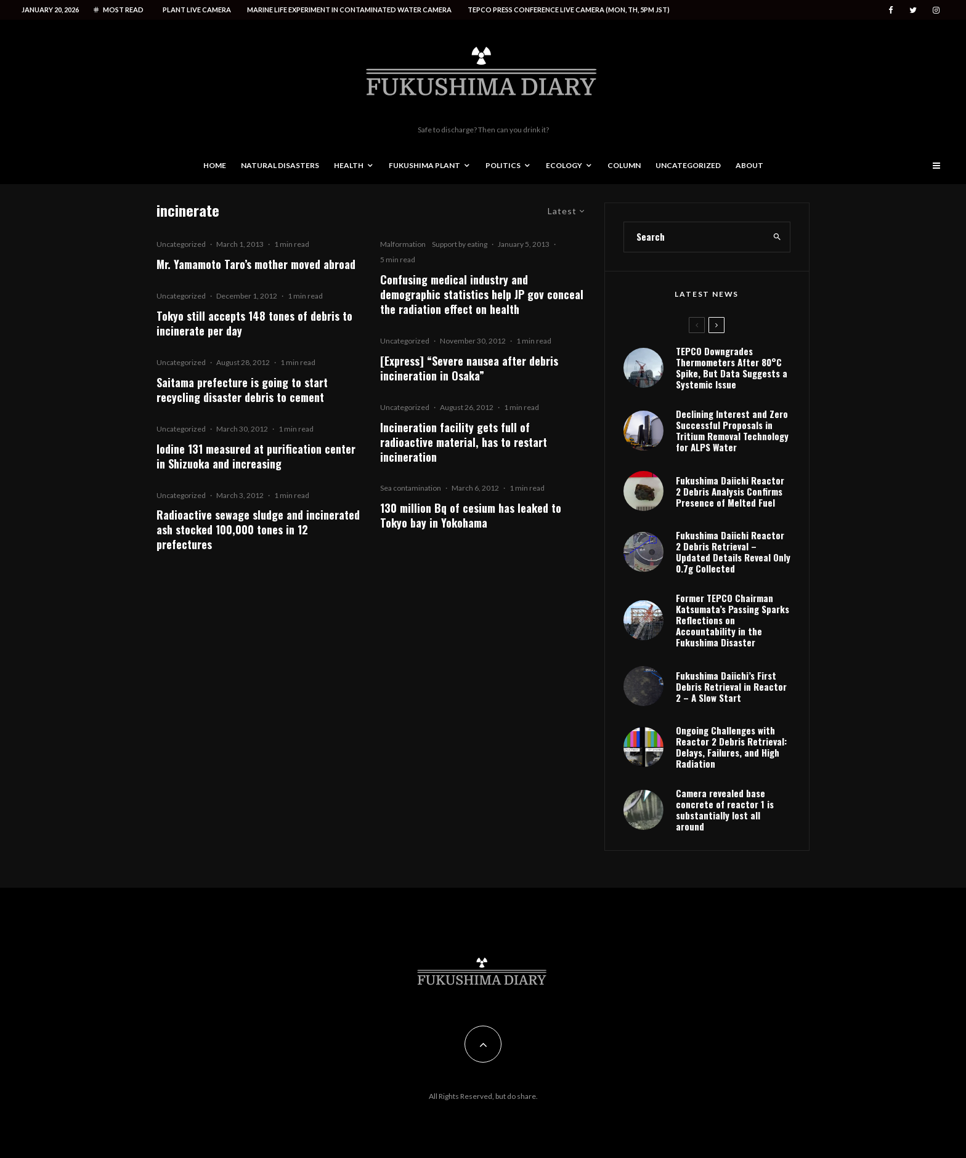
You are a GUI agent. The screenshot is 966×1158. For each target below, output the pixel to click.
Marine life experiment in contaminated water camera (349, 10)
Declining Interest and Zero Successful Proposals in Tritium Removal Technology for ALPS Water (732, 430)
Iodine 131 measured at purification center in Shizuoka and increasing (255, 456)
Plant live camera (197, 10)
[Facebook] (890, 10)
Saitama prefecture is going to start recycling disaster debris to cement (242, 389)
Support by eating (459, 244)
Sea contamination (410, 488)
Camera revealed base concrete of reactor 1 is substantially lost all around (725, 809)
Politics (503, 165)
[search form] (694, 237)
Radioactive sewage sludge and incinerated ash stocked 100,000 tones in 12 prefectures (258, 529)
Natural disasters (280, 165)
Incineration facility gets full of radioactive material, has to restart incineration (463, 442)
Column (624, 165)
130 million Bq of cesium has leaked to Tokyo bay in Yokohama (470, 515)
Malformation (403, 244)
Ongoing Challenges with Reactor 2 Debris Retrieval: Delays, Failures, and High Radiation (731, 747)
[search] (777, 237)
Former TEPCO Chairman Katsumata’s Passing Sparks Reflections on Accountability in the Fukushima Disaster (732, 620)
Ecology (564, 165)
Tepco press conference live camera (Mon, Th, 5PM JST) (569, 10)
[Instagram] (936, 10)
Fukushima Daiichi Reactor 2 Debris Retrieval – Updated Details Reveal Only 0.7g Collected (733, 551)
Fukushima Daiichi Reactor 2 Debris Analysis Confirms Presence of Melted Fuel (730, 491)
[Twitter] (913, 10)
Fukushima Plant (424, 165)
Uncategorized (688, 165)
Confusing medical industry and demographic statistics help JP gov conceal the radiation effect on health (481, 294)
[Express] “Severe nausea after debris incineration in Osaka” (469, 368)
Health (348, 165)
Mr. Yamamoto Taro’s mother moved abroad (255, 264)
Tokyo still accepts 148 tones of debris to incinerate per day (254, 323)
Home (214, 165)
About (749, 165)
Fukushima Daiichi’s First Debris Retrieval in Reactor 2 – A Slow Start (731, 686)
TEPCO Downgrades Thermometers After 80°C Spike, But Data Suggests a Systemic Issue (731, 367)
